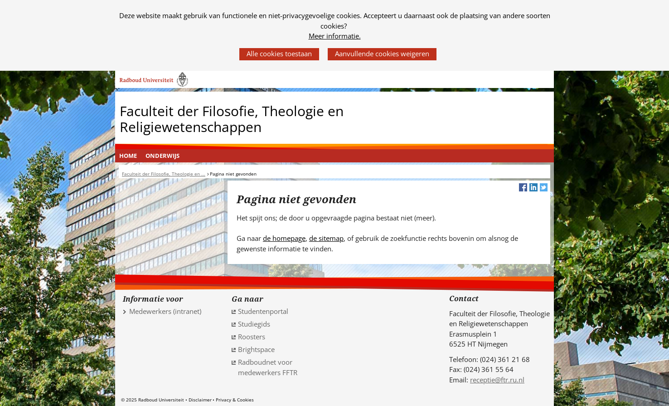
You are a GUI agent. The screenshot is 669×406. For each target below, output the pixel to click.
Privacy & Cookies (235, 399)
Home (128, 156)
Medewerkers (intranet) (165, 311)
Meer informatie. (335, 35)
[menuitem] (128, 156)
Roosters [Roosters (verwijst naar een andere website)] (251, 336)
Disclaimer (200, 399)
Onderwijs (162, 156)
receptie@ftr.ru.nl (497, 379)
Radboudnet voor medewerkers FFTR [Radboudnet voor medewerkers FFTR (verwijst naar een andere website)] (267, 367)
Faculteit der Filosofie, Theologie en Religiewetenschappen (232, 119)
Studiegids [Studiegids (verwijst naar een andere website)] (254, 323)
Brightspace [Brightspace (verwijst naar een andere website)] (256, 349)
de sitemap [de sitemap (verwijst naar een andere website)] (326, 238)
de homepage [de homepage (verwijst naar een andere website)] (284, 238)
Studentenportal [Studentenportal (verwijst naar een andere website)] (263, 311)
